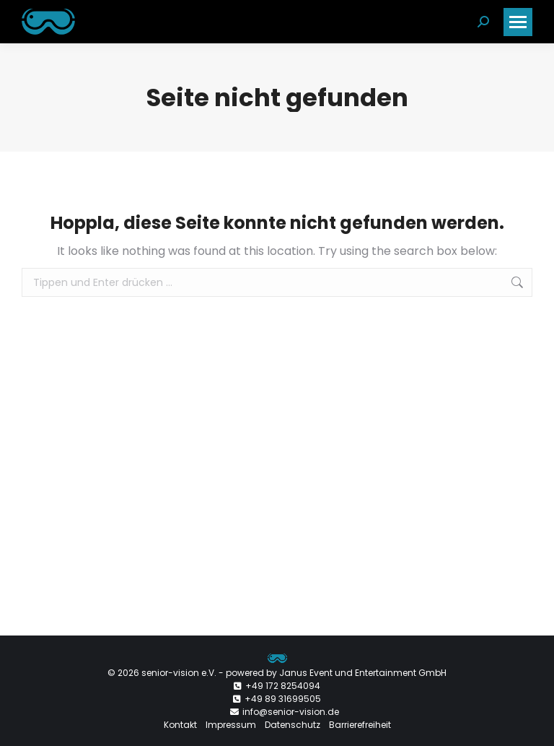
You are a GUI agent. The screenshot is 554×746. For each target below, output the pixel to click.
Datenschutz (292, 725)
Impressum (231, 725)
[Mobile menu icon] (518, 22)
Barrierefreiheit (360, 725)
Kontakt (180, 725)
